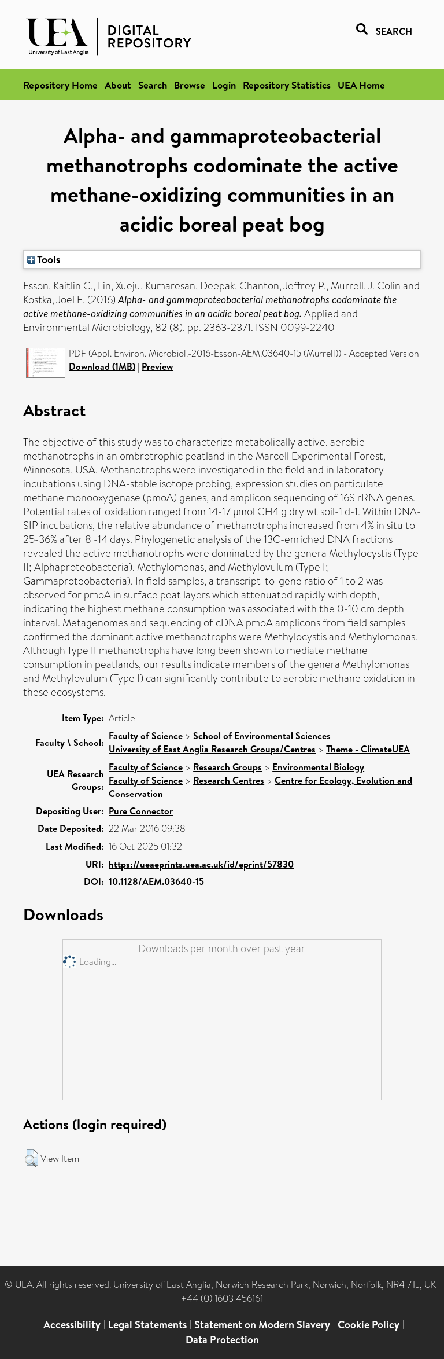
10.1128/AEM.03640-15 (156, 881)
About (118, 84)
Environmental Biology (318, 767)
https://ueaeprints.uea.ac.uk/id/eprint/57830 (201, 864)
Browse (189, 84)
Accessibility (72, 1324)
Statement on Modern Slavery (262, 1324)
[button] (31, 1158)
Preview (157, 366)
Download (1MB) (102, 366)
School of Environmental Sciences (262, 735)
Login (224, 84)
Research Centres (228, 780)
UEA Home (361, 84)
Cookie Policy (368, 1324)
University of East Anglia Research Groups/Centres (212, 749)
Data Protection (222, 1339)
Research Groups (227, 767)
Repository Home (60, 84)
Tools (44, 259)
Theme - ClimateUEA (368, 749)
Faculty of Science (146, 735)
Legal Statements (147, 1324)
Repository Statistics (287, 84)
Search (152, 84)
